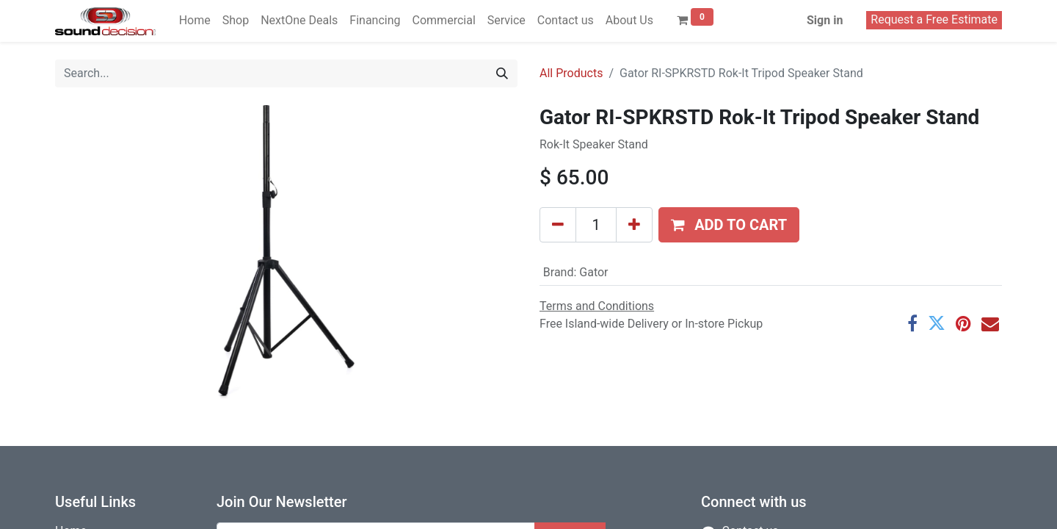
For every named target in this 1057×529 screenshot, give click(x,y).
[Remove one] (558, 224)
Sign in (825, 20)
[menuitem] (195, 20)
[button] (728, 224)
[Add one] (634, 224)
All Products (571, 73)
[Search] (502, 73)
